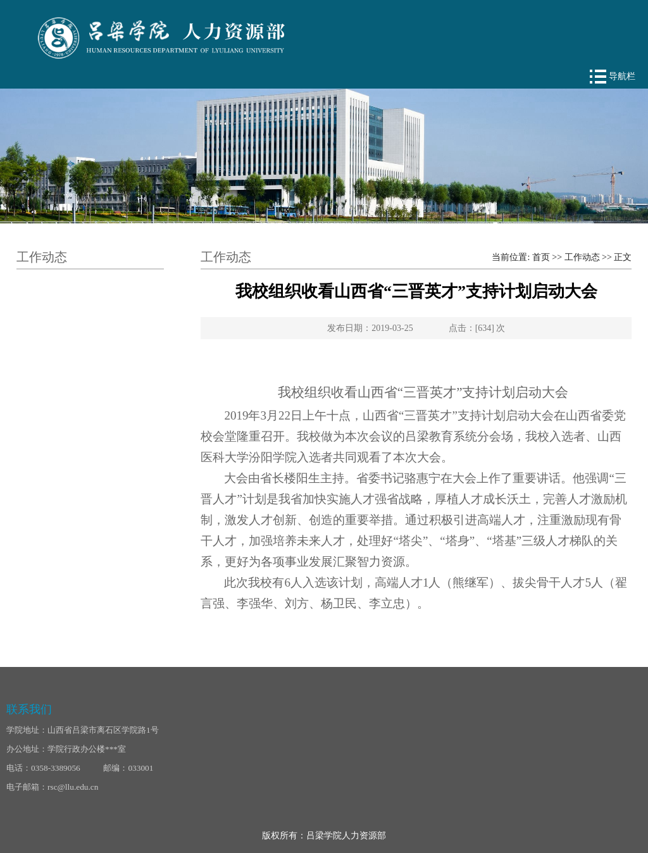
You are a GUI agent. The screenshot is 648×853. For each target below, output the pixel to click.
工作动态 (582, 257)
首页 (541, 257)
